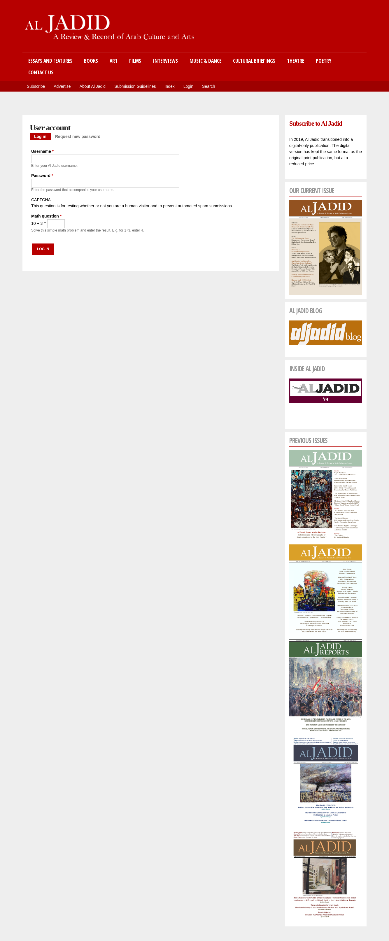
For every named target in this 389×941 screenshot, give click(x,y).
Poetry (323, 60)
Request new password (78, 136)
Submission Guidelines (135, 86)
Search (208, 86)
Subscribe (36, 86)
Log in (42, 136)
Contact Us (40, 72)
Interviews (165, 60)
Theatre (295, 60)
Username (42, 151)
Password (42, 175)
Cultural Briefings (254, 60)
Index (170, 86)
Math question (46, 216)
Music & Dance (205, 60)
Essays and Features (50, 60)
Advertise (62, 86)
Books (91, 60)
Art (114, 60)
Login (188, 86)
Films (135, 60)
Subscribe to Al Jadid (315, 123)
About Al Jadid (93, 86)
